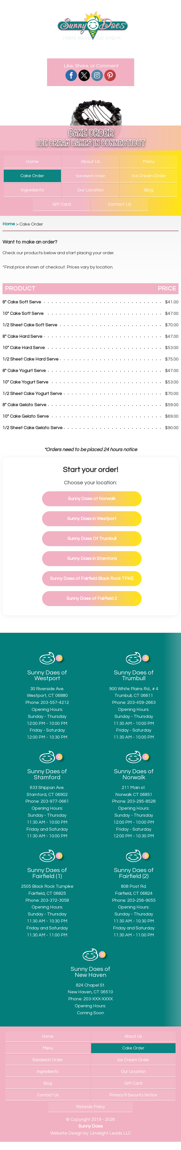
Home (32, 161)
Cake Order (32, 175)
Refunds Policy (90, 1107)
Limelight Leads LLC (110, 1133)
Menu (148, 161)
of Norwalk (92, 498)
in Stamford (92, 558)
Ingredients (32, 190)
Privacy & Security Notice (133, 1095)
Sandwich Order (90, 176)
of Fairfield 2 (91, 598)
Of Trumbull (91, 538)
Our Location (90, 190)
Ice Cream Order (149, 175)
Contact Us (119, 204)
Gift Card (61, 204)
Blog (148, 190)
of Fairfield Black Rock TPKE (91, 578)
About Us (90, 161)
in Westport (91, 518)
